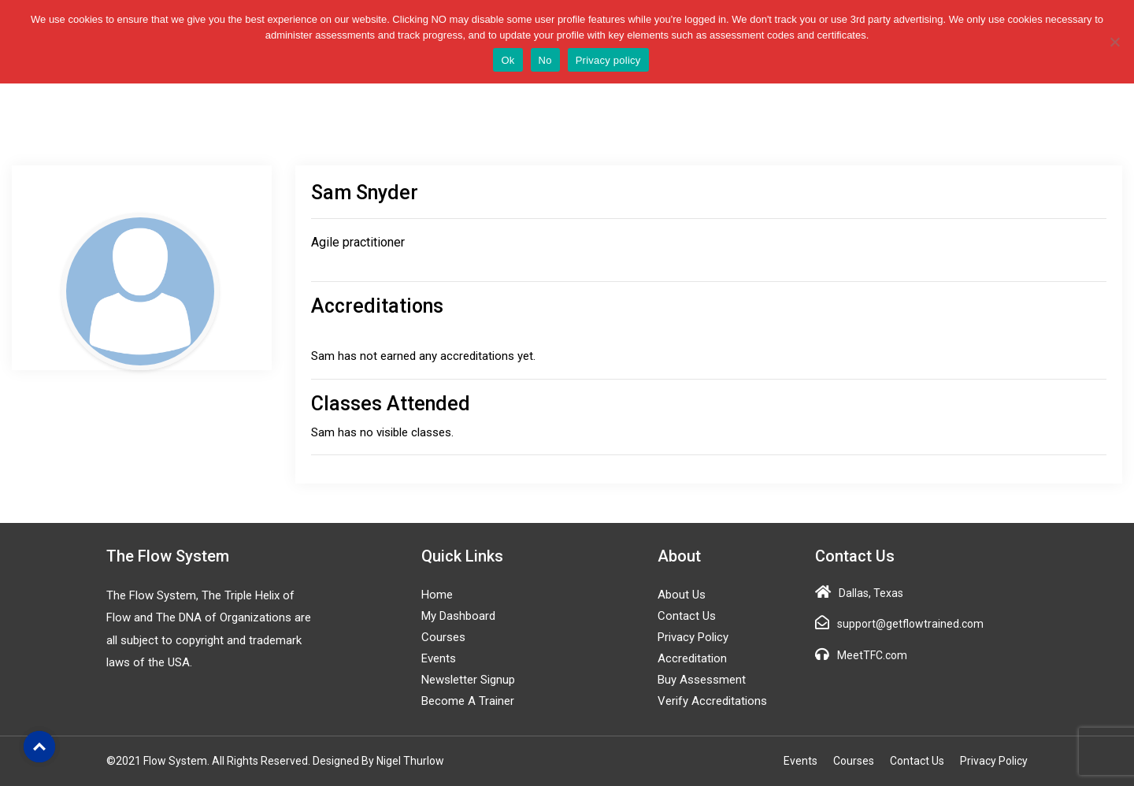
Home (437, 595)
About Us (682, 595)
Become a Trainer (467, 701)
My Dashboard (458, 616)
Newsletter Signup (468, 680)
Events (438, 658)
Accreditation (692, 658)
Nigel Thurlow (410, 760)
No (545, 60)
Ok (507, 60)
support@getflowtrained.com (910, 623)
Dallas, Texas (871, 593)
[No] (1114, 42)
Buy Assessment (702, 680)
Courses (443, 637)
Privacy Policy (693, 637)
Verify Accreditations (712, 701)
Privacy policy (608, 60)
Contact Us (687, 616)
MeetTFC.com (872, 655)
